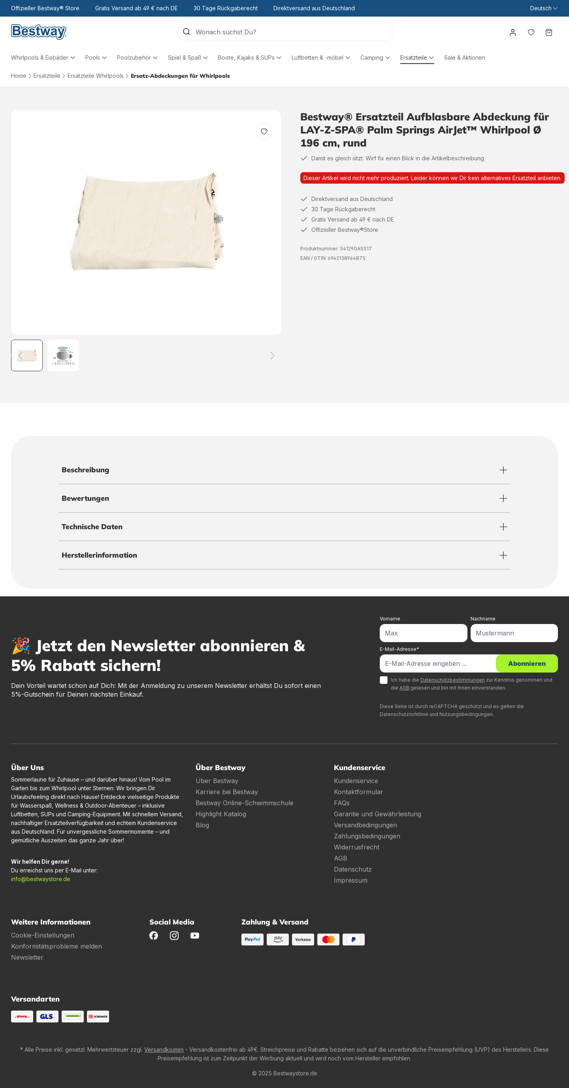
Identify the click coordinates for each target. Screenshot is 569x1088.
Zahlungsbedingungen (367, 836)
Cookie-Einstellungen (42, 935)
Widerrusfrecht (356, 847)
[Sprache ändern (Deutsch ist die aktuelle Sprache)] (544, 8)
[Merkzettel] (531, 32)
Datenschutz (353, 869)
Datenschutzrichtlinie (404, 714)
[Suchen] (186, 32)
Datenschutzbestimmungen (452, 680)
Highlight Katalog (221, 814)
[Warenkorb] (549, 32)
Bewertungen (85, 498)
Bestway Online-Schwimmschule (245, 803)
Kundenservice (356, 781)
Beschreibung (85, 469)
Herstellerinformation (99, 555)
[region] (146, 240)
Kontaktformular (358, 792)
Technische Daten (92, 526)
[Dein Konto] (512, 32)
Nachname (483, 619)
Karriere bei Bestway (227, 792)
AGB (404, 688)
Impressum (350, 880)
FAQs (342, 803)
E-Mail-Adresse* (399, 649)
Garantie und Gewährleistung (377, 814)
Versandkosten (164, 1049)
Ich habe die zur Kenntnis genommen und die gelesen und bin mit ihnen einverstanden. (471, 684)
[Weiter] (272, 356)
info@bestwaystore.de (40, 879)
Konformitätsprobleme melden (56, 946)
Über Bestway (217, 781)
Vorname (390, 619)
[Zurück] (20, 356)
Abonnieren (527, 663)
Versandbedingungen (365, 825)
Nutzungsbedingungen (466, 714)
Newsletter (27, 957)
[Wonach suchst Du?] (294, 32)
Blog (202, 825)
